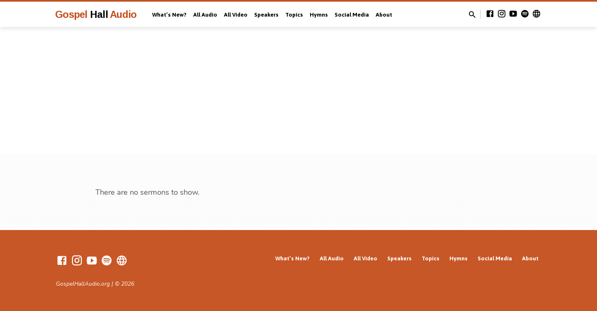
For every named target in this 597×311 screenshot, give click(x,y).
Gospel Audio (95, 14)
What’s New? (169, 14)
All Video (236, 14)
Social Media (352, 14)
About (384, 14)
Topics (294, 14)
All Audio (205, 14)
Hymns (319, 14)
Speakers (266, 14)
